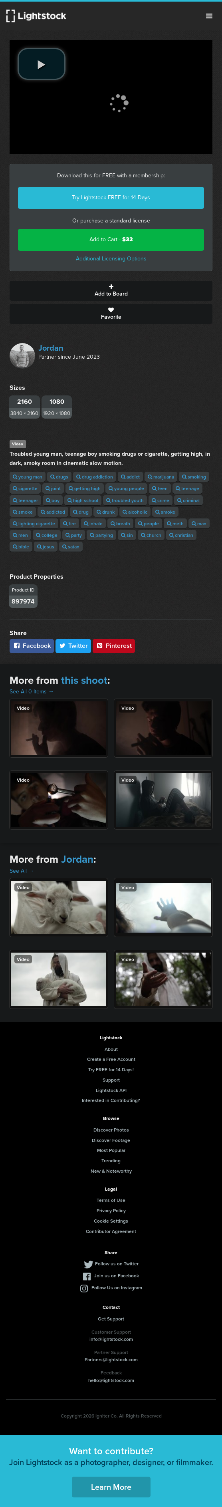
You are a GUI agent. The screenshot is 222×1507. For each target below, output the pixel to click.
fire (69, 523)
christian (181, 535)
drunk (106, 511)
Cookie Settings (111, 1220)
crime (160, 500)
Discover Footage (111, 1140)
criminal (188, 500)
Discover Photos (111, 1129)
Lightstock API (111, 1090)
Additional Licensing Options (111, 258)
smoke (23, 511)
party (73, 535)
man (199, 523)
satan (70, 546)
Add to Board (111, 291)
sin (127, 535)
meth (175, 523)
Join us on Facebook (116, 1275)
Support (111, 1079)
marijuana (161, 476)
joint (53, 488)
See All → (22, 871)
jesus (45, 546)
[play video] (41, 64)
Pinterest (114, 645)
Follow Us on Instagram (116, 1287)
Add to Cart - (111, 239)
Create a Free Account (111, 1059)
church (151, 535)
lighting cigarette (34, 523)
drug (81, 511)
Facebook (32, 645)
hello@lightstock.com (111, 1380)
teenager (25, 500)
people (148, 523)
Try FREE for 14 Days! (111, 1069)
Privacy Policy (111, 1210)
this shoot (84, 680)
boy (52, 500)
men (20, 535)
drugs (59, 476)
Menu (209, 16)
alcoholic (135, 511)
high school (82, 500)
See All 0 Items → (32, 691)
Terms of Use (111, 1200)
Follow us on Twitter (117, 1263)
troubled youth (125, 500)
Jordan (50, 348)
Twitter (73, 645)
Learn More (111, 1487)
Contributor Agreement (111, 1231)
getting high (85, 488)
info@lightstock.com (111, 1339)
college (46, 535)
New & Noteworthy (111, 1170)
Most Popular (111, 1150)
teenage (187, 488)
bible (21, 546)
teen (160, 488)
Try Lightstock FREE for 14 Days (111, 197)
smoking (194, 476)
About (111, 1049)
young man (27, 476)
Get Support (111, 1318)
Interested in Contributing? (111, 1100)
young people (126, 488)
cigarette (25, 488)
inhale (93, 523)
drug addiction (94, 476)
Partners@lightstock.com (111, 1359)
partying (101, 535)
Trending (111, 1160)
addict (130, 476)
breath (120, 523)
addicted (53, 511)
